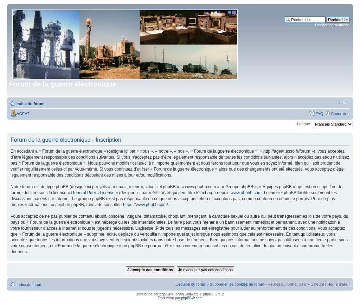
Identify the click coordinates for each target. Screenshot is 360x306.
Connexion (340, 113)
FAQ (319, 113)
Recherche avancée (332, 25)
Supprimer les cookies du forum (237, 284)
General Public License (92, 192)
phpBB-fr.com (191, 298)
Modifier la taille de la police (344, 102)
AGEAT (23, 113)
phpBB (164, 294)
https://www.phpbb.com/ (145, 204)
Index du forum (30, 104)
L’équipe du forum (190, 284)
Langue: (304, 124)
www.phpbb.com (246, 192)
